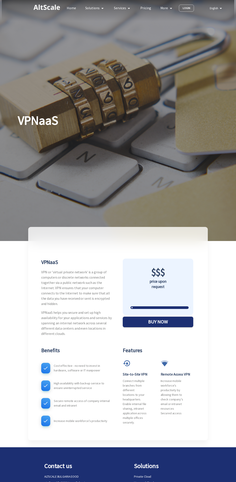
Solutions (146, 466)
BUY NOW (158, 322)
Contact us (58, 466)
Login (186, 8)
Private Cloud (142, 476)
